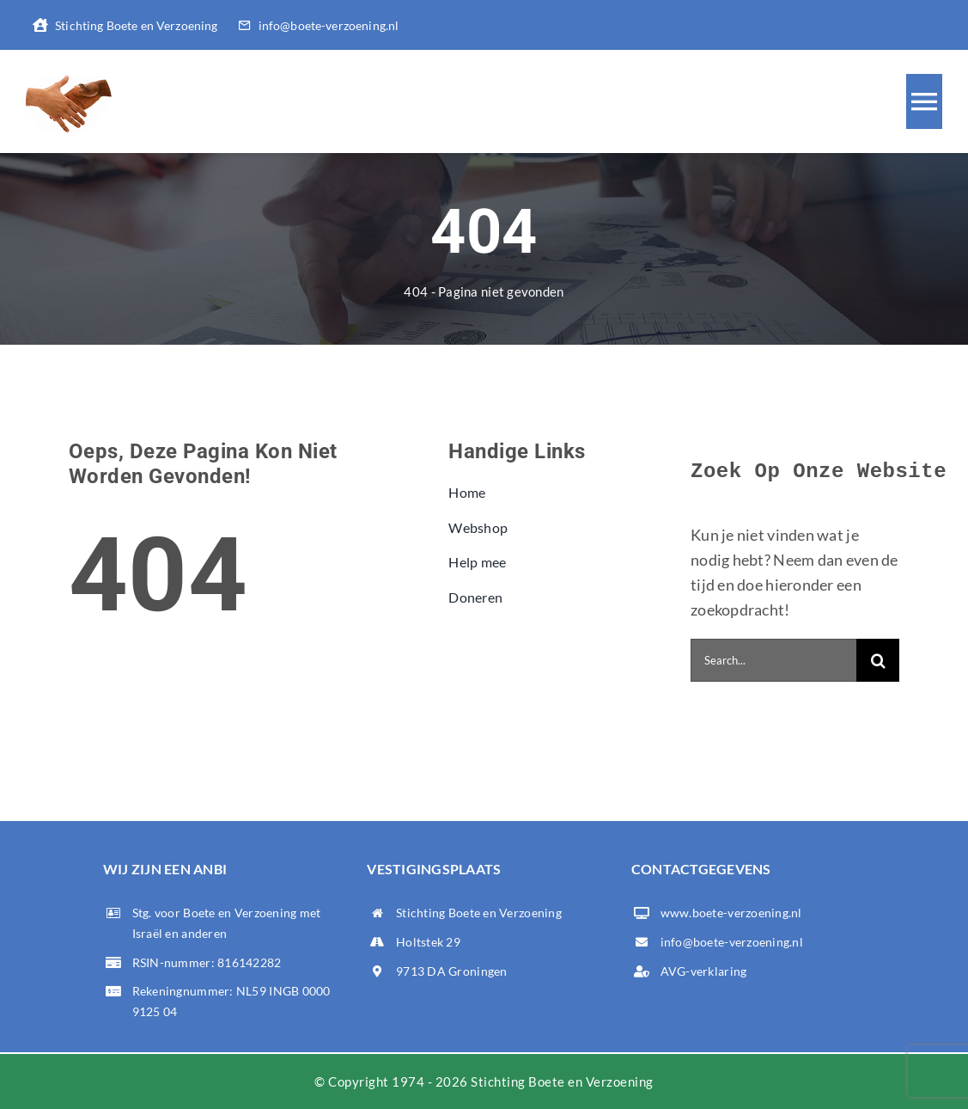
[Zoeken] (877, 660)
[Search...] (773, 660)
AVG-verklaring (704, 971)
